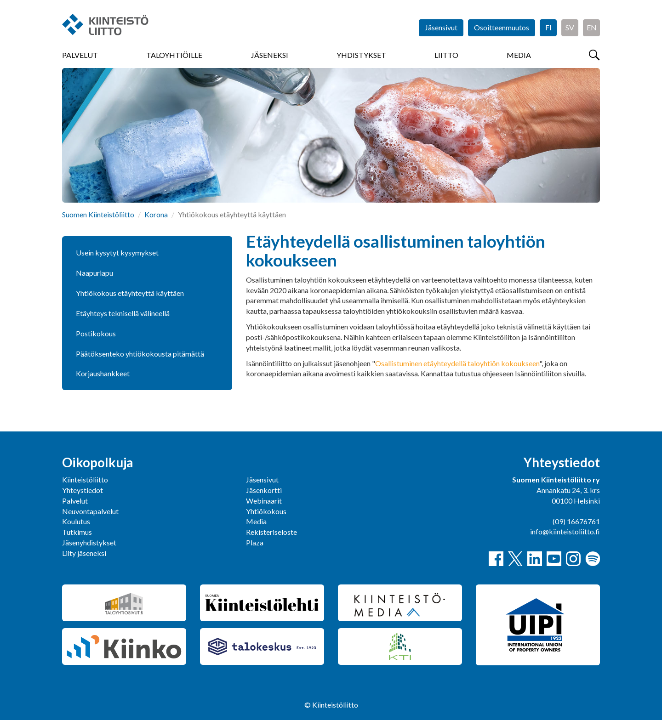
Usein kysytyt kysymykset (117, 252)
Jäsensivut (441, 27)
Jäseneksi (269, 55)
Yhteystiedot (82, 490)
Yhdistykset (361, 55)
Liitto (446, 55)
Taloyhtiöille (174, 55)
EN (592, 27)
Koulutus (76, 521)
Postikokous (96, 333)
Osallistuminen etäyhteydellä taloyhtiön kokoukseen (457, 363)
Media (519, 55)
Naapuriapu (94, 272)
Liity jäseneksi (84, 553)
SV (569, 27)
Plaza (254, 542)
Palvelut (80, 55)
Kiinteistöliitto (85, 479)
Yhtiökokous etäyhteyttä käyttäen (130, 293)
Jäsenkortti (264, 490)
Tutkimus (77, 531)
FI (548, 27)
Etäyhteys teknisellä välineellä (123, 313)
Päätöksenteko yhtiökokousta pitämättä (140, 353)
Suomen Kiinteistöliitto (98, 214)
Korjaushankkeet (103, 373)
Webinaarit (264, 500)
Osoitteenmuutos (501, 27)
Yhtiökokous (266, 511)
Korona (156, 214)
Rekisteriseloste (271, 531)
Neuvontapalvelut (90, 511)
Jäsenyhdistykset (89, 542)
